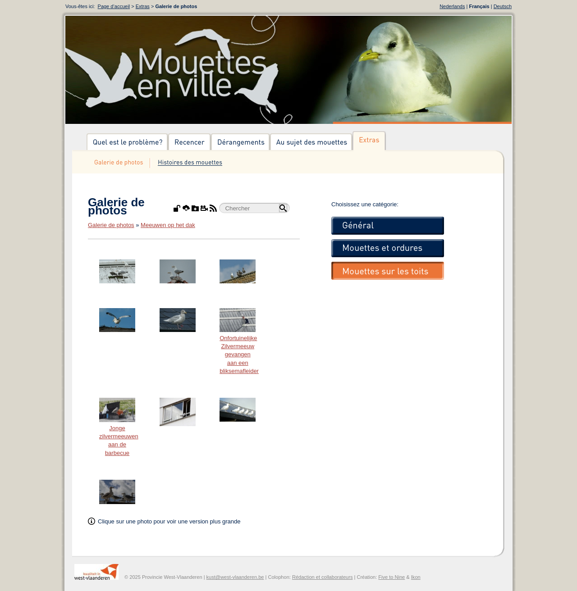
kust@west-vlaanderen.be (235, 577)
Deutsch (503, 6)
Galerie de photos (111, 225)
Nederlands (452, 6)
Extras (143, 6)
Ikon (416, 577)
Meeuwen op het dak (168, 225)
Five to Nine (391, 577)
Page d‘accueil (114, 6)
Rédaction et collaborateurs (322, 577)
